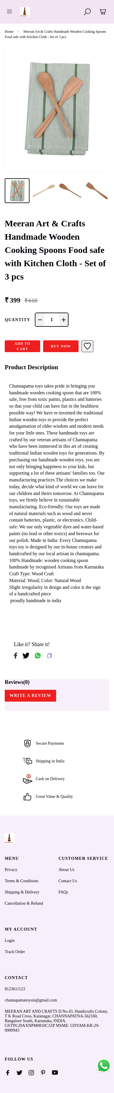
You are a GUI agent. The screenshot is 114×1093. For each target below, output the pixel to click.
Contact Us (67, 881)
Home (9, 32)
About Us (66, 869)
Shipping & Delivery (22, 892)
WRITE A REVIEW (30, 695)
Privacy (11, 869)
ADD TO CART (22, 346)
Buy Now (61, 346)
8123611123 (15, 989)
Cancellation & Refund (24, 903)
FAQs (63, 892)
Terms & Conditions (21, 881)
